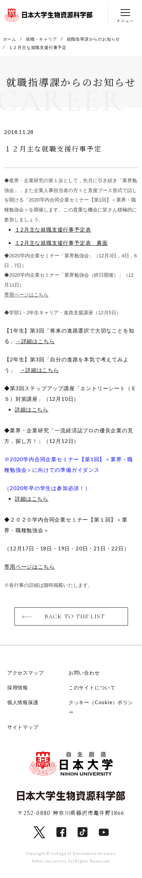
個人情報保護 (23, 702)
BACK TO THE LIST (75, 616)
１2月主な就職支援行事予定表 (53, 229)
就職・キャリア (41, 38)
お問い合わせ (84, 673)
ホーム (9, 38)
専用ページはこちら (26, 295)
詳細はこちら (31, 409)
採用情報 (17, 687)
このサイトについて (92, 687)
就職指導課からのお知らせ (93, 38)
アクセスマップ (25, 673)
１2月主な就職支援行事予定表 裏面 (61, 243)
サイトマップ (23, 727)
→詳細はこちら (35, 341)
